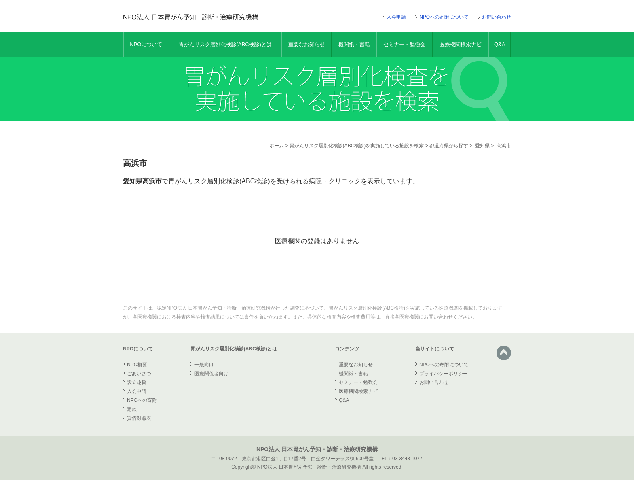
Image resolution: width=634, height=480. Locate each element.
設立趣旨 (136, 382)
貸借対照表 (139, 418)
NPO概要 (137, 364)
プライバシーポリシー (443, 373)
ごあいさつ (139, 373)
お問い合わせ (496, 17)
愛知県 (482, 146)
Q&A (499, 44)
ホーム (276, 146)
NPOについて (146, 44)
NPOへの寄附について (444, 17)
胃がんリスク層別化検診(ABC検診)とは (225, 44)
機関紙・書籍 (354, 44)
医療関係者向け (211, 373)
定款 (132, 409)
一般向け (204, 364)
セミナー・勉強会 (404, 44)
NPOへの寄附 (142, 400)
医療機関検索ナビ (461, 44)
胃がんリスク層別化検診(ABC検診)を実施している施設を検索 (357, 146)
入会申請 (396, 17)
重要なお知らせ (306, 44)
